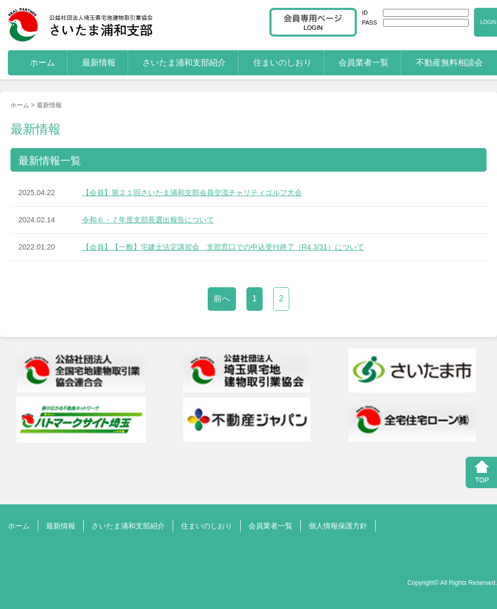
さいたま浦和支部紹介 (184, 62)
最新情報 (99, 62)
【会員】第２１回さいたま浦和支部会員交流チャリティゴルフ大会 (192, 192)
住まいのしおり (282, 62)
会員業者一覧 (363, 62)
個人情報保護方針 (338, 526)
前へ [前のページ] (221, 298)
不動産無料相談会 (449, 62)
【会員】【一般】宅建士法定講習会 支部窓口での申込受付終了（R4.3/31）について (223, 247)
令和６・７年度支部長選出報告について (148, 220)
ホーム (42, 62)
